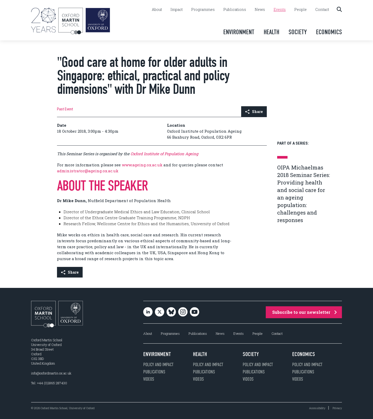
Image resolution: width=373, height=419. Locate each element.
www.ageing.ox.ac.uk (142, 164)
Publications (234, 9)
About (157, 9)
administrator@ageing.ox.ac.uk (87, 170)
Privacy (337, 408)
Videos (148, 379)
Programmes (203, 9)
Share (254, 111)
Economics (329, 32)
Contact (322, 9)
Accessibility (317, 408)
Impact (176, 9)
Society (298, 32)
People (300, 9)
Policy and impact (158, 364)
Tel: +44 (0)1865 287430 (49, 383)
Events (280, 9)
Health (271, 32)
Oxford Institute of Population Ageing (164, 153)
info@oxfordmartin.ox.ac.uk (51, 373)
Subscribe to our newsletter (304, 312)
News (260, 9)
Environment (238, 32)
